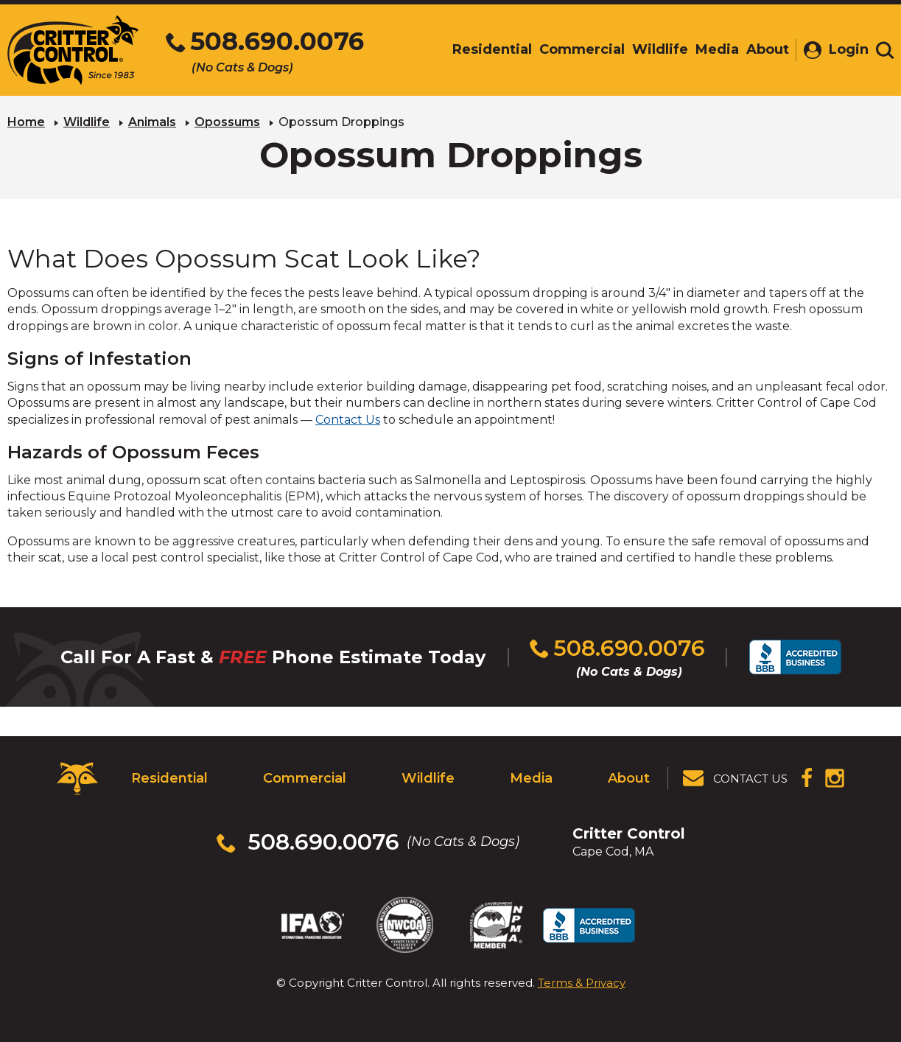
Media (531, 778)
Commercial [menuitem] (582, 49)
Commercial (304, 778)
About (629, 778)
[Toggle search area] (885, 50)
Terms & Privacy (581, 983)
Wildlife (86, 122)
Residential (169, 778)
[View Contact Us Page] (736, 778)
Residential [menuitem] (492, 49)
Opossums (227, 122)
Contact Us (347, 420)
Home (26, 122)
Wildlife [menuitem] (660, 49)
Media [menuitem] (717, 49)
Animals (152, 122)
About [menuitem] (767, 49)
